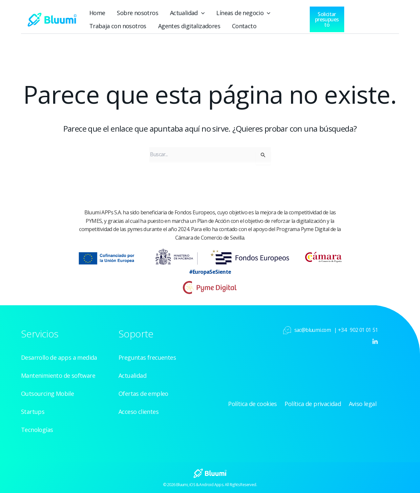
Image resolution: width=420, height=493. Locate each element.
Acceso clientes (137, 409)
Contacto (227, 25)
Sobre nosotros (132, 12)
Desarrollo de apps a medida (56, 355)
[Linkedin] (375, 339)
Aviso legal (365, 401)
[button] (189, 11)
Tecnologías (35, 427)
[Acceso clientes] (362, 17)
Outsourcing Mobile (44, 391)
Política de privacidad (320, 401)
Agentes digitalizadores (177, 25)
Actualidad (131, 373)
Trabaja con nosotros (113, 25)
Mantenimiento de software (54, 373)
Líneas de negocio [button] (228, 11)
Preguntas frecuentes (144, 355)
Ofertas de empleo (141, 391)
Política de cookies (265, 401)
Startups (31, 409)
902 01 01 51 (364, 328)
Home (95, 12)
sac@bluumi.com (313, 328)
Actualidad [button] (176, 11)
